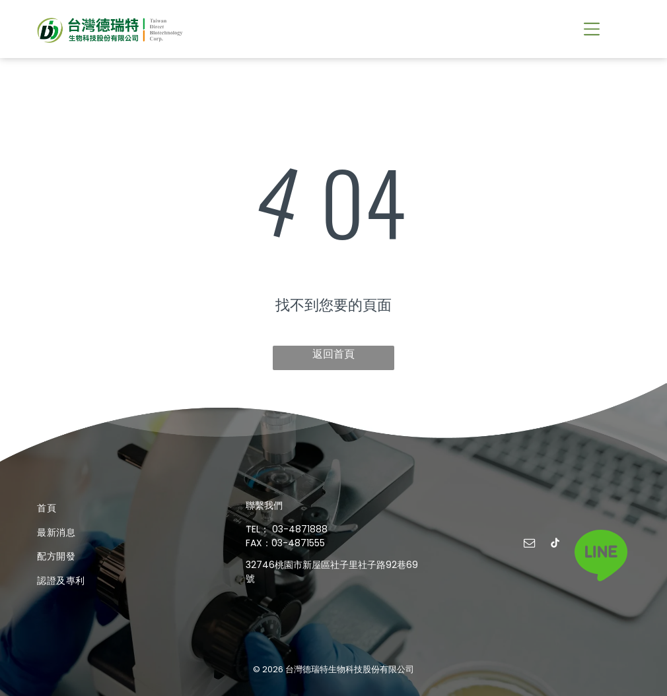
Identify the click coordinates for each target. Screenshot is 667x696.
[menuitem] (124, 508)
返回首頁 (333, 354)
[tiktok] (554, 544)
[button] (591, 29)
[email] (529, 544)
